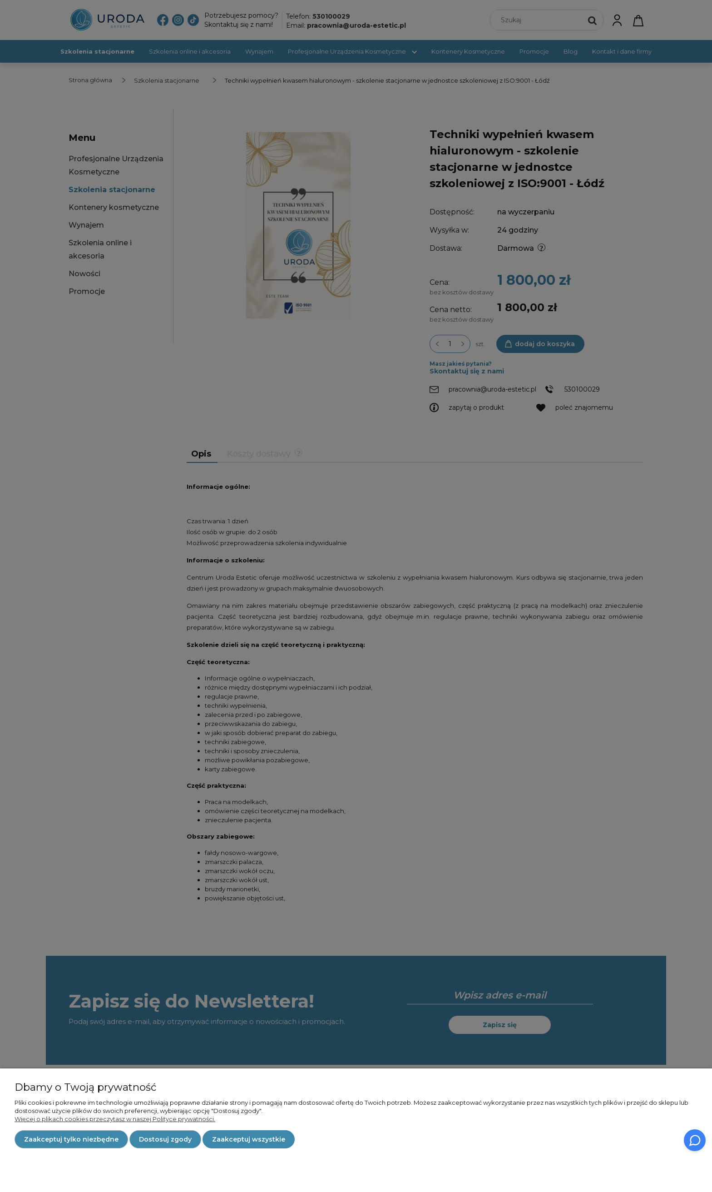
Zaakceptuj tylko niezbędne (71, 1139)
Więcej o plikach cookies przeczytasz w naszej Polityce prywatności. (115, 1118)
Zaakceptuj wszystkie (248, 1139)
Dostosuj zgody (165, 1139)
